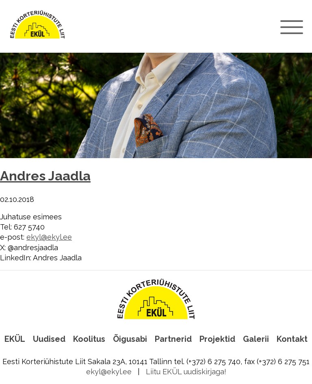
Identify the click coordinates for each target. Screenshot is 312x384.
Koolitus (89, 339)
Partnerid (173, 339)
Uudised (49, 339)
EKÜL (14, 339)
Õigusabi (130, 339)
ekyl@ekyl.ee (49, 237)
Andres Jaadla (45, 176)
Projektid (217, 339)
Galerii (256, 339)
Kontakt (292, 339)
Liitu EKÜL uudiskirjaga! (186, 371)
